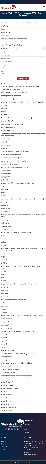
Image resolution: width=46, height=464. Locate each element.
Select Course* (5, 65)
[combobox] (23, 68)
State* (3, 71)
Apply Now (23, 79)
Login (36, 1)
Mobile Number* (5, 58)
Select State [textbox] (5, 74)
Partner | (32, 1)
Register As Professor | (14, 1)
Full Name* (4, 52)
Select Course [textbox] (5, 68)
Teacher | (21, 1)
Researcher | (26, 1)
